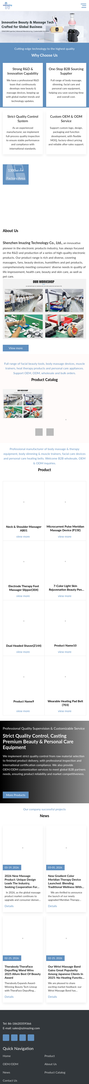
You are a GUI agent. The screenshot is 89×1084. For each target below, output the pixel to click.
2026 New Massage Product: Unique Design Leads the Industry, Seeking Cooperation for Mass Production (21, 881)
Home (7, 1056)
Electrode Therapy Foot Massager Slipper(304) (23, 587)
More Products (15, 795)
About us (50, 1064)
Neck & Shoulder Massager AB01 (23, 528)
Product (49, 1056)
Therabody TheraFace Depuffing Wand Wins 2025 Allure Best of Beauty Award (23, 972)
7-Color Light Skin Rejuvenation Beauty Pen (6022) (65, 587)
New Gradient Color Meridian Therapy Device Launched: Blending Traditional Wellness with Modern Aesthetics (65, 881)
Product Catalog (54, 1072)
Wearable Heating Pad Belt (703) (65, 703)
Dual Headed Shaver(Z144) (23, 645)
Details (9, 906)
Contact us (10, 1080)
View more (16, 348)
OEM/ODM (10, 1064)
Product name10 (65, 645)
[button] (50, 432)
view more (25, 536)
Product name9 (23, 701)
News (6, 1072)
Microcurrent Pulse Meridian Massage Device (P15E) (65, 528)
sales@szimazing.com (26, 1028)
